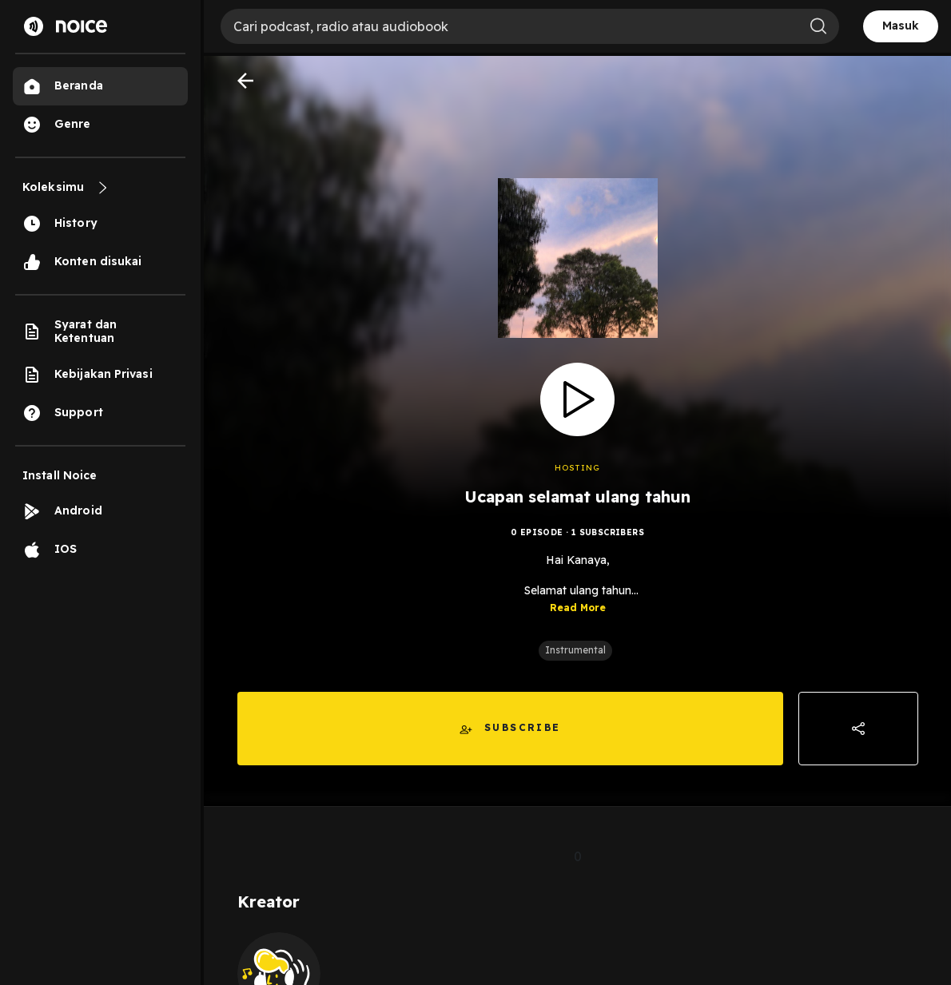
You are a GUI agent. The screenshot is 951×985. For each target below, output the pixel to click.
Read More (578, 608)
